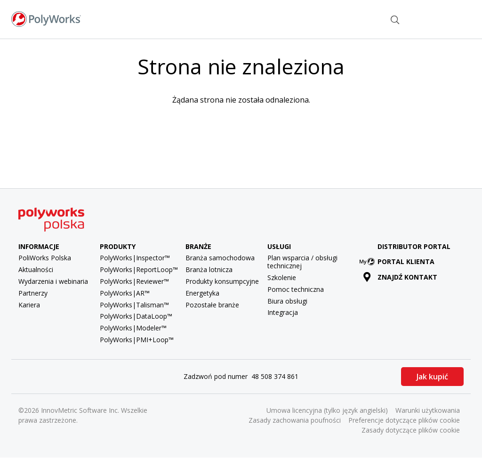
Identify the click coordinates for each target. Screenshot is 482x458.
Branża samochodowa (220, 257)
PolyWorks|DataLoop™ (136, 316)
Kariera (29, 304)
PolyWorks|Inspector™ (135, 257)
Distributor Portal (414, 246)
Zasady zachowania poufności (295, 420)
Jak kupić (432, 376)
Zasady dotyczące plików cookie (411, 430)
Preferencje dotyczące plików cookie (404, 420)
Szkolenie (281, 277)
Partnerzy (33, 293)
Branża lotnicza (209, 269)
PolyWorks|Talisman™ (134, 304)
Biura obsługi (287, 301)
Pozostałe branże (212, 304)
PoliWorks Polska (44, 257)
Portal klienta (398, 261)
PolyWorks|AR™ (125, 293)
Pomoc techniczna (295, 289)
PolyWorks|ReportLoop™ (139, 269)
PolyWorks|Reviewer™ (134, 281)
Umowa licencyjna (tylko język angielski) (327, 410)
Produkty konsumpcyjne (222, 281)
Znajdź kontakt (359, 18)
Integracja (282, 312)
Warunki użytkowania (427, 410)
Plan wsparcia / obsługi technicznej (302, 261)
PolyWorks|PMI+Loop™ (137, 339)
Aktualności (35, 269)
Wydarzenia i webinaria (53, 281)
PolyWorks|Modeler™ (133, 327)
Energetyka (202, 293)
